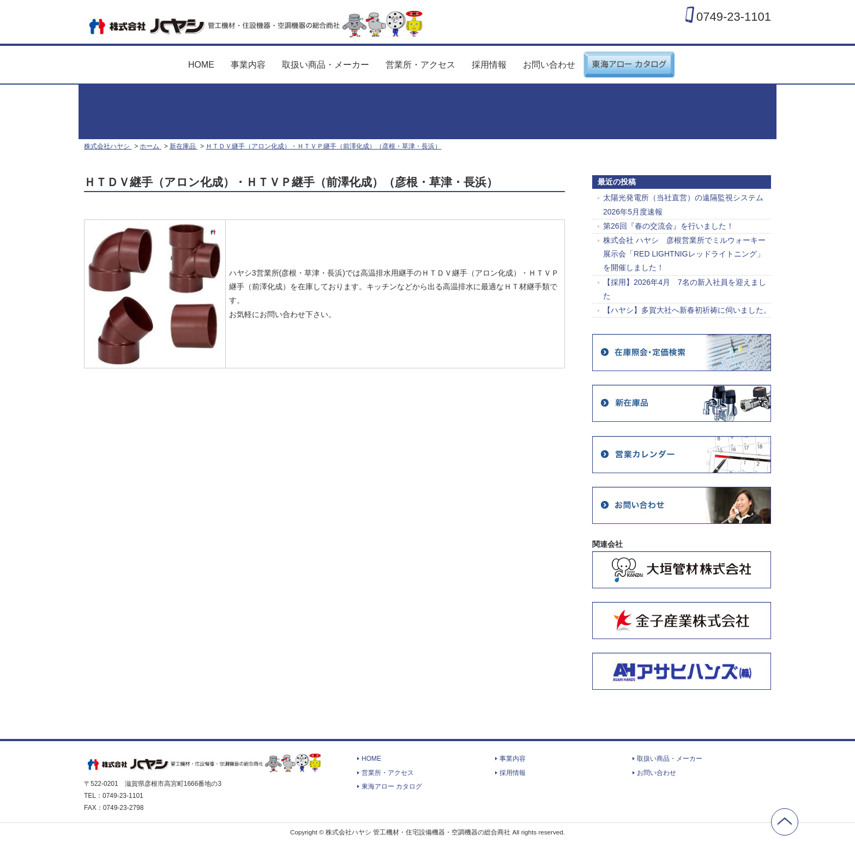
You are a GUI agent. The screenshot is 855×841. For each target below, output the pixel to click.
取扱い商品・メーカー (325, 64)
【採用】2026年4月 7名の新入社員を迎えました (684, 289)
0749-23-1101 (733, 16)
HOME (201, 64)
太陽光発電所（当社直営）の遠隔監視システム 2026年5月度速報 (683, 204)
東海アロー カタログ (629, 60)
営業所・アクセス (420, 64)
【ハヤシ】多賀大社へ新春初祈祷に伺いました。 (687, 310)
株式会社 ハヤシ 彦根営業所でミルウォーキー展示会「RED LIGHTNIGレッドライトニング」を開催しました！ (684, 254)
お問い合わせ (549, 64)
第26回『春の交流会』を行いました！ (668, 226)
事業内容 (248, 64)
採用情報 (489, 64)
